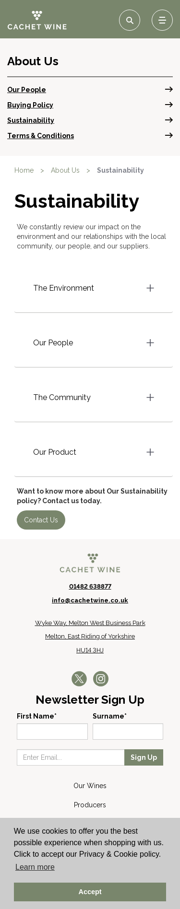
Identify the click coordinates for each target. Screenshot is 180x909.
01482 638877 (90, 586)
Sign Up (144, 757)
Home (24, 170)
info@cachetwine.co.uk (90, 600)
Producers (90, 805)
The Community (62, 397)
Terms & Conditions (40, 136)
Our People (26, 90)
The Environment (63, 288)
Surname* (110, 716)
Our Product (54, 452)
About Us (65, 170)
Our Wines (90, 786)
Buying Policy (30, 105)
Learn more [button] (35, 867)
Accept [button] (90, 892)
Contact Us (41, 520)
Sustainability (30, 120)
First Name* (37, 716)
